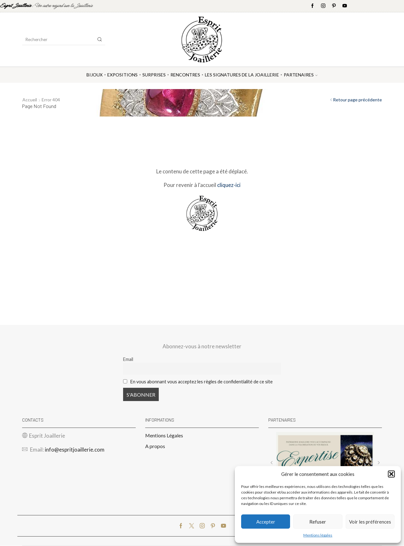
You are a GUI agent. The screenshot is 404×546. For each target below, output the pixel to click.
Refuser (317, 522)
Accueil (29, 99)
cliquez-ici (229, 185)
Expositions (122, 74)
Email (128, 359)
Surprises (154, 74)
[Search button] (99, 39)
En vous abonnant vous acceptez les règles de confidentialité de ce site (201, 381)
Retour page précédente (357, 99)
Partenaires (301, 74)
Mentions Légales (164, 435)
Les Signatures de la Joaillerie (242, 74)
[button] (391, 474)
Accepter (265, 522)
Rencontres (185, 74)
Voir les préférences (370, 522)
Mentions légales (317, 535)
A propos (155, 446)
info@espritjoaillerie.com (74, 449)
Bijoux (94, 74)
